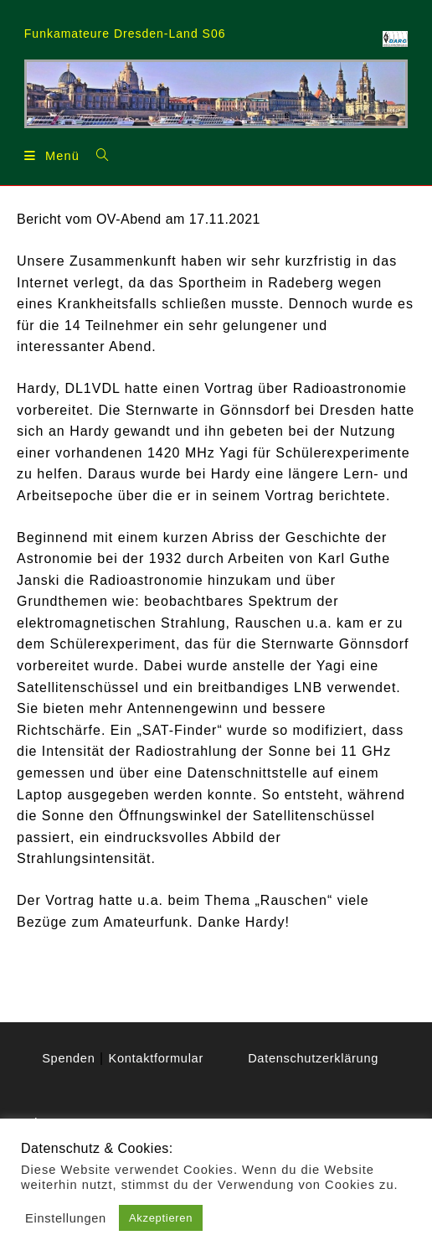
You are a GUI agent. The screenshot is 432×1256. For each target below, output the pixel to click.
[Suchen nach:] (101, 154)
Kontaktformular (149, 1080)
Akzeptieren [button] (165, 1218)
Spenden (164, 1058)
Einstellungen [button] (67, 1218)
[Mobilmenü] (54, 155)
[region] (216, 93)
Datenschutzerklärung (313, 1058)
